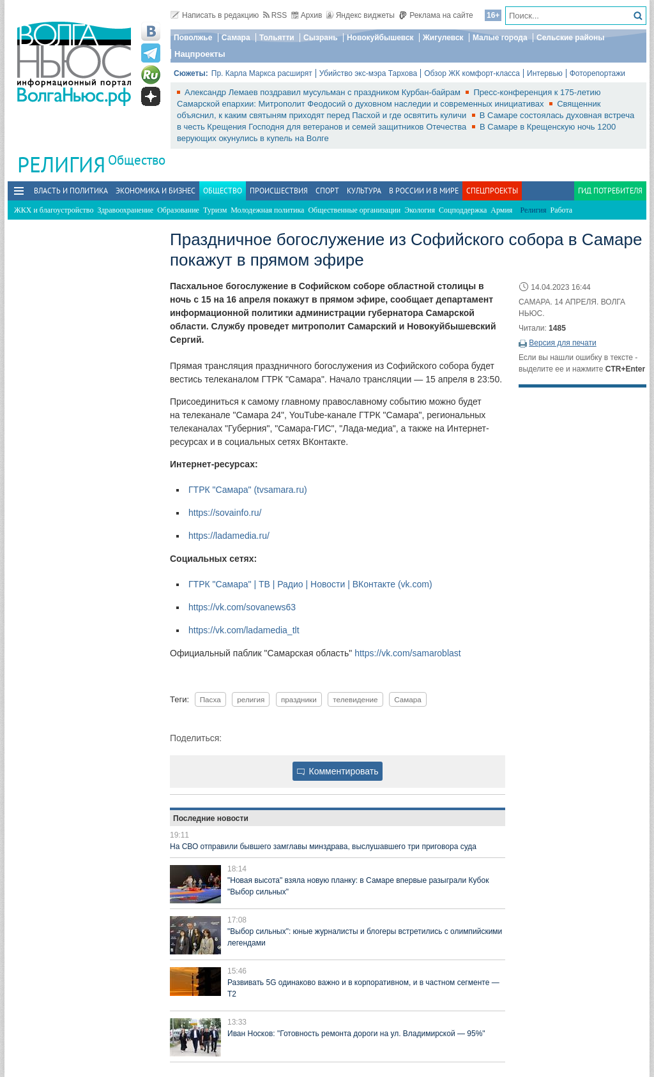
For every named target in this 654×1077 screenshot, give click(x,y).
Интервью (545, 73)
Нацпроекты (199, 54)
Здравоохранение (125, 210)
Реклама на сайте (436, 15)
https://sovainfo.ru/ (224, 513)
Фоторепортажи (597, 73)
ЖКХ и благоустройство (53, 210)
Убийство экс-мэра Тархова (368, 73)
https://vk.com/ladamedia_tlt (244, 630)
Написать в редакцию (215, 15)
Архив (307, 15)
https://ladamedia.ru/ (229, 536)
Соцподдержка (463, 210)
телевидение (355, 699)
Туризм (215, 210)
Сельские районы (570, 37)
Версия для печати (562, 342)
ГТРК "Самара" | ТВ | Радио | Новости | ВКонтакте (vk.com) (310, 584)
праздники (299, 699)
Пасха (210, 699)
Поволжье (193, 37)
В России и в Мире (424, 190)
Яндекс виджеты (360, 15)
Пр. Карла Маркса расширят (261, 73)
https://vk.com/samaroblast (407, 653)
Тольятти (276, 37)
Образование (178, 210)
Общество (136, 160)
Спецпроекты (492, 190)
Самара (236, 37)
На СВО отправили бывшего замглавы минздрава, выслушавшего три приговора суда (323, 846)
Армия (501, 210)
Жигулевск (443, 37)
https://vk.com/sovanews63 (242, 607)
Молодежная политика (267, 210)
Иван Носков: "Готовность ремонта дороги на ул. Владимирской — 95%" (356, 1033)
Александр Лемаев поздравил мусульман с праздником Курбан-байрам (323, 92)
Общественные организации (354, 210)
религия (250, 699)
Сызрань (320, 37)
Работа (562, 210)
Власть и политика (71, 190)
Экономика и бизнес (155, 190)
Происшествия (279, 190)
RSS (275, 15)
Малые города (500, 37)
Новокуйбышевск (380, 37)
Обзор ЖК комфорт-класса (472, 73)
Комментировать (338, 771)
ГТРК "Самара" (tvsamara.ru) (247, 490)
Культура (364, 190)
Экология (419, 210)
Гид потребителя (610, 190)
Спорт (327, 190)
